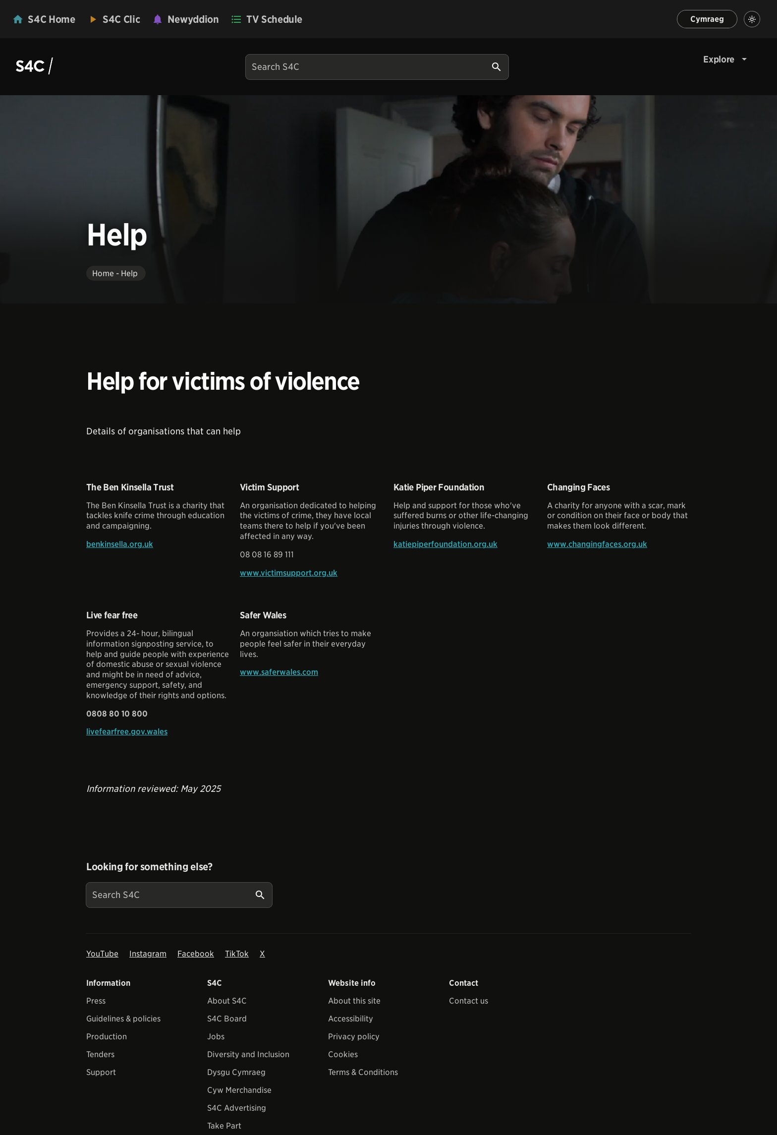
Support (101, 1072)
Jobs (215, 1036)
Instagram (147, 953)
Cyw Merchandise (239, 1090)
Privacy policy (354, 1036)
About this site (354, 1001)
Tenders (100, 1054)
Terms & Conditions (363, 1072)
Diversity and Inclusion (248, 1054)
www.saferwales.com (279, 672)
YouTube (102, 953)
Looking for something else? (149, 867)
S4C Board (227, 1018)
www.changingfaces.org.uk (597, 544)
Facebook (195, 953)
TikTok (237, 953)
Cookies (343, 1054)
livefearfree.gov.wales (126, 731)
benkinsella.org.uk (119, 544)
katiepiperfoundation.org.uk (445, 544)
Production (106, 1036)
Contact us (468, 1001)
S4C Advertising (236, 1108)
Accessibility (350, 1018)
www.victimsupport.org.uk (288, 573)
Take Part (224, 1126)
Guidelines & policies (123, 1018)
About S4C (227, 1001)
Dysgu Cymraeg (236, 1072)
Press (96, 1001)
